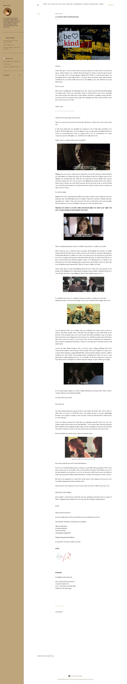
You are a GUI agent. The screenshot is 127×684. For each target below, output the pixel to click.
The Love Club (53, 4)
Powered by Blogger (75, 676)
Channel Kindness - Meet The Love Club (10, 41)
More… (101, 4)
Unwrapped (78, 4)
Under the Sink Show (90, 4)
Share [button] (38, 14)
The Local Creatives (66, 4)
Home (45, 4)
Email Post (61, 606)
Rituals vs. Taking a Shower (11, 66)
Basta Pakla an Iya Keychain (11, 61)
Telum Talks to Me (8, 45)
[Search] (110, 5)
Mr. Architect (7, 64)
